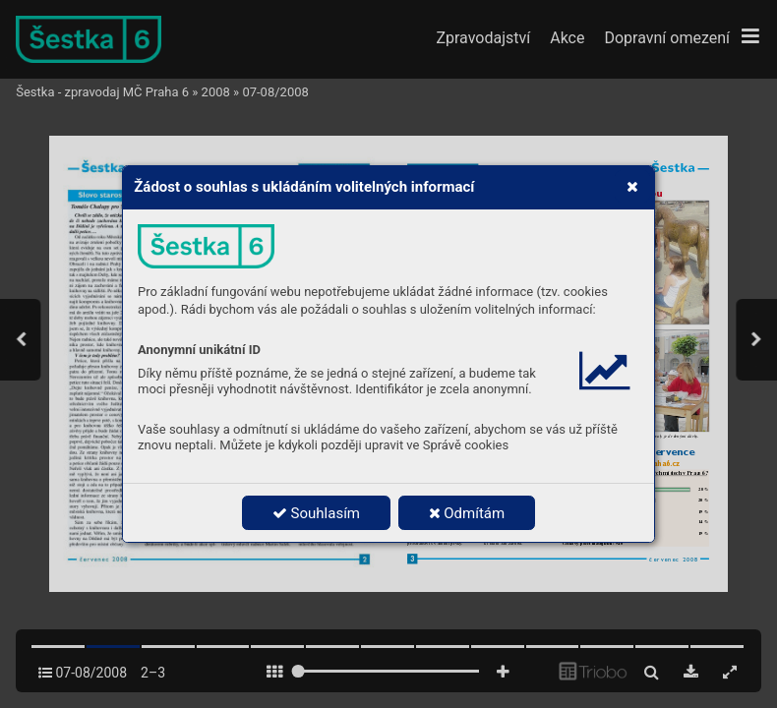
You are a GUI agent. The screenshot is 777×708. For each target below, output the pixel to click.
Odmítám (467, 513)
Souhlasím (316, 513)
